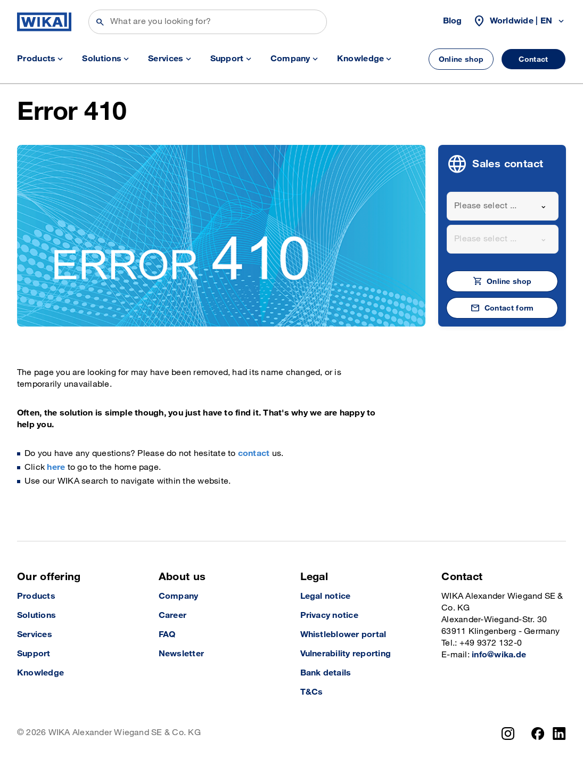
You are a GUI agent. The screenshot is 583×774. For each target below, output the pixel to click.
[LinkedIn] (559, 733)
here (56, 467)
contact (254, 454)
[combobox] (503, 206)
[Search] (207, 22)
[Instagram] (508, 733)
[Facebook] (538, 733)
